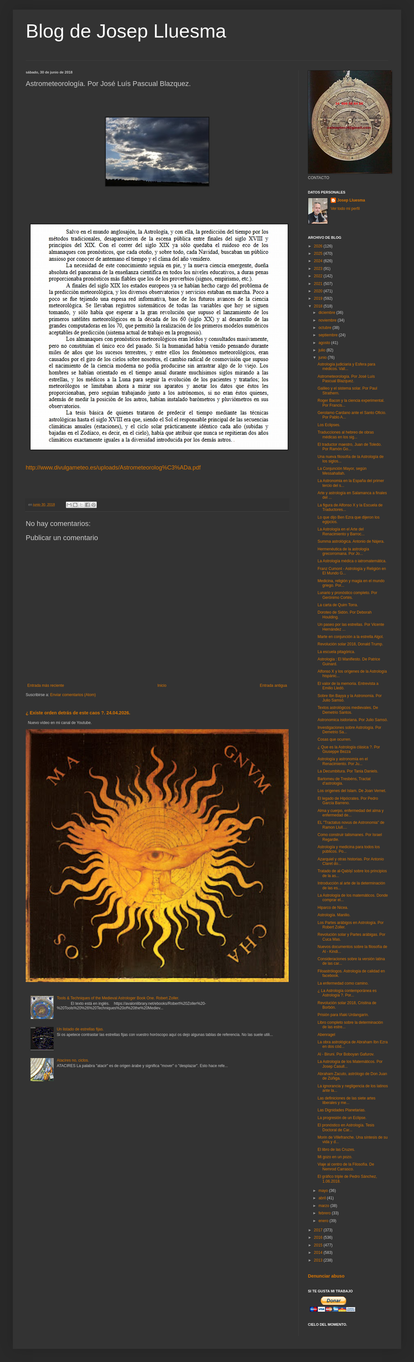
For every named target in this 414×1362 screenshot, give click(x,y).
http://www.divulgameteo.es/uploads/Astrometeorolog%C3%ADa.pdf (113, 467)
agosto (325, 342)
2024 (319, 261)
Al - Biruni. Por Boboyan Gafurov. (346, 1054)
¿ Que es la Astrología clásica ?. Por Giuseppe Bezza (349, 749)
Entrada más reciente (45, 685)
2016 (319, 1237)
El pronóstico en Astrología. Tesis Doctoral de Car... (346, 1127)
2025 (319, 253)
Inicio (162, 685)
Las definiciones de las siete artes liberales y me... (346, 1100)
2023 (319, 268)
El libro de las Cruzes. (336, 1149)
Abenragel (326, 1034)
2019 (319, 298)
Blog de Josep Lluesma (126, 31)
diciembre (327, 312)
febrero (325, 1213)
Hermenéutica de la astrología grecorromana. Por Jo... (343, 551)
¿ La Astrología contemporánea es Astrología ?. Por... (347, 992)
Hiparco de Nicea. (333, 907)
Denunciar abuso (326, 1276)
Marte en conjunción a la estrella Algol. (350, 636)
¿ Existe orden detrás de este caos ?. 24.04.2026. (78, 712)
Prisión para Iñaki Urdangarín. (343, 1015)
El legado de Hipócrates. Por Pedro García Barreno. (348, 800)
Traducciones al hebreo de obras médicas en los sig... (346, 434)
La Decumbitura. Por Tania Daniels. (348, 771)
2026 (319, 246)
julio (323, 350)
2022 (319, 276)
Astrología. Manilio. (334, 915)
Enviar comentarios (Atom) (73, 695)
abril (323, 1198)
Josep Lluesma (351, 200)
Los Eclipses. (329, 425)
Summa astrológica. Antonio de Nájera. (351, 541)
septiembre (329, 335)
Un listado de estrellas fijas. (80, 1029)
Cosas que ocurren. (334, 739)
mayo (324, 1190)
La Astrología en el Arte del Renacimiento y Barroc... (341, 531)
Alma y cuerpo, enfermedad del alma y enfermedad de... (350, 812)
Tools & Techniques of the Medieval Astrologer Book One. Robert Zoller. (118, 998)
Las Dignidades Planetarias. (341, 1110)
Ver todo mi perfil (345, 208)
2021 (319, 283)
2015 (319, 1245)
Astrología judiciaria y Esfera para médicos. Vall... (346, 366)
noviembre (328, 320)
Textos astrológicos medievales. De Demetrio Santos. (348, 709)
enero (324, 1221)
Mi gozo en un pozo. (335, 1157)
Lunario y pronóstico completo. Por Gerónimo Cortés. (347, 594)
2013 (319, 1260)
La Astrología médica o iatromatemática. (352, 561)
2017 (319, 1230)
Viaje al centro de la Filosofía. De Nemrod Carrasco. (346, 1166)
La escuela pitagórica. (336, 652)
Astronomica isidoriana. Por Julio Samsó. (353, 720)
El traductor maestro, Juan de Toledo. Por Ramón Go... (350, 446)
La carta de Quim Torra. (338, 605)
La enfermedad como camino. (343, 983)
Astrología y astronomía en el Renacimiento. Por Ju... (343, 761)
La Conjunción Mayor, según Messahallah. (342, 470)
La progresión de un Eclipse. (342, 1118)
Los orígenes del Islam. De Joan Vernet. (352, 791)
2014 (319, 1252)
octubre (325, 327)
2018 (319, 306)
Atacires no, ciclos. (73, 1060)
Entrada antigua (273, 685)
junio (323, 357)
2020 (319, 291)
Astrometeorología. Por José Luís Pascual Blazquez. (346, 378)
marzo (324, 1205)
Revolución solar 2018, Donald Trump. (350, 644)
